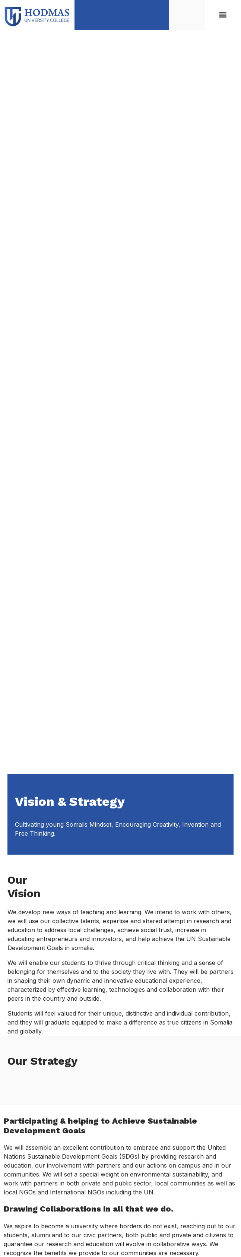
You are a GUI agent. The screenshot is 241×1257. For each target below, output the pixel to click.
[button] (223, 15)
